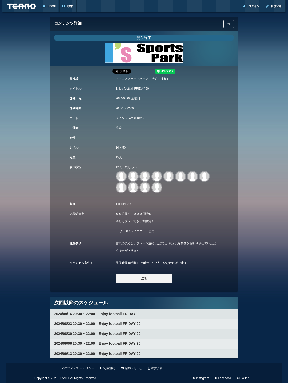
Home (49, 6)
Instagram (201, 378)
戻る (144, 278)
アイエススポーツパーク (132, 79)
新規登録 (274, 6)
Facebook (223, 378)
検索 (67, 6)
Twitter (243, 378)
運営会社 (155, 368)
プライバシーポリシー (78, 368)
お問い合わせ (131, 368)
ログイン (251, 6)
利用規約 (107, 368)
